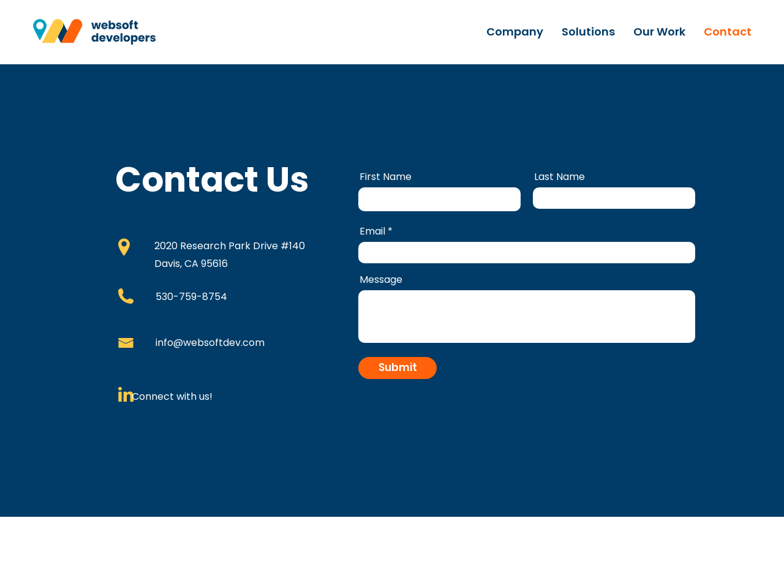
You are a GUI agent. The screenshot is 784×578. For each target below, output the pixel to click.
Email (372, 231)
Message (381, 280)
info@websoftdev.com (210, 343)
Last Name (559, 177)
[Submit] (397, 368)
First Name (386, 177)
